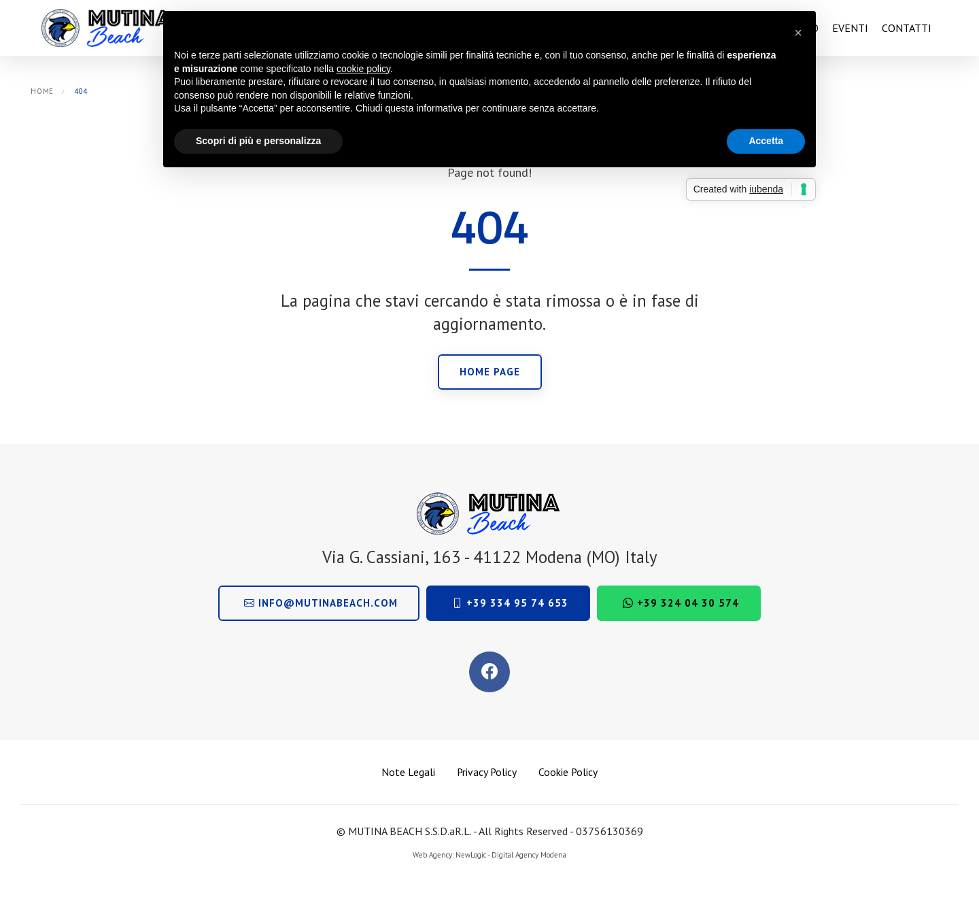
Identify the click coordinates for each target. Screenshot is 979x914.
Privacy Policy (487, 772)
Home (42, 91)
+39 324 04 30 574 (681, 602)
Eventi (850, 28)
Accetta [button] (766, 140)
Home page (490, 371)
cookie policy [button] (363, 68)
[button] (798, 33)
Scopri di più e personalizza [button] (258, 140)
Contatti (906, 28)
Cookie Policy (568, 772)
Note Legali (408, 772)
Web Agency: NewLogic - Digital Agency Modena (489, 855)
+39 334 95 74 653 (510, 602)
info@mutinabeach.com (321, 602)
